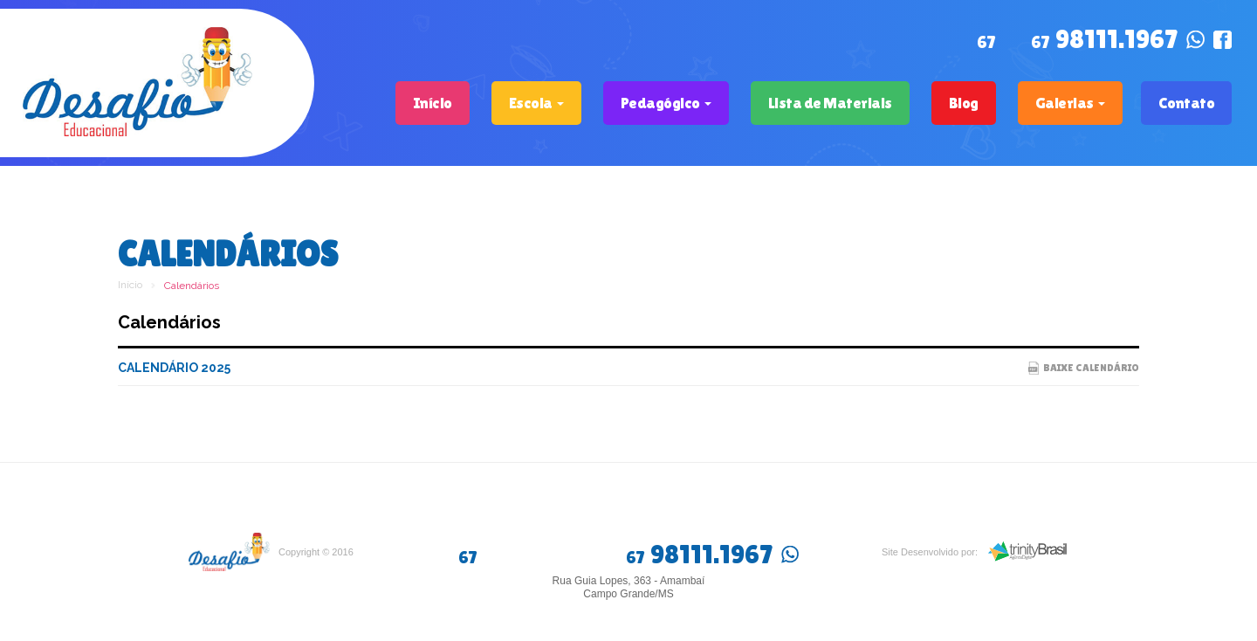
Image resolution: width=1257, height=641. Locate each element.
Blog (964, 102)
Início (432, 102)
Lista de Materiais (830, 102)
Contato (1186, 102)
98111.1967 (1104, 41)
